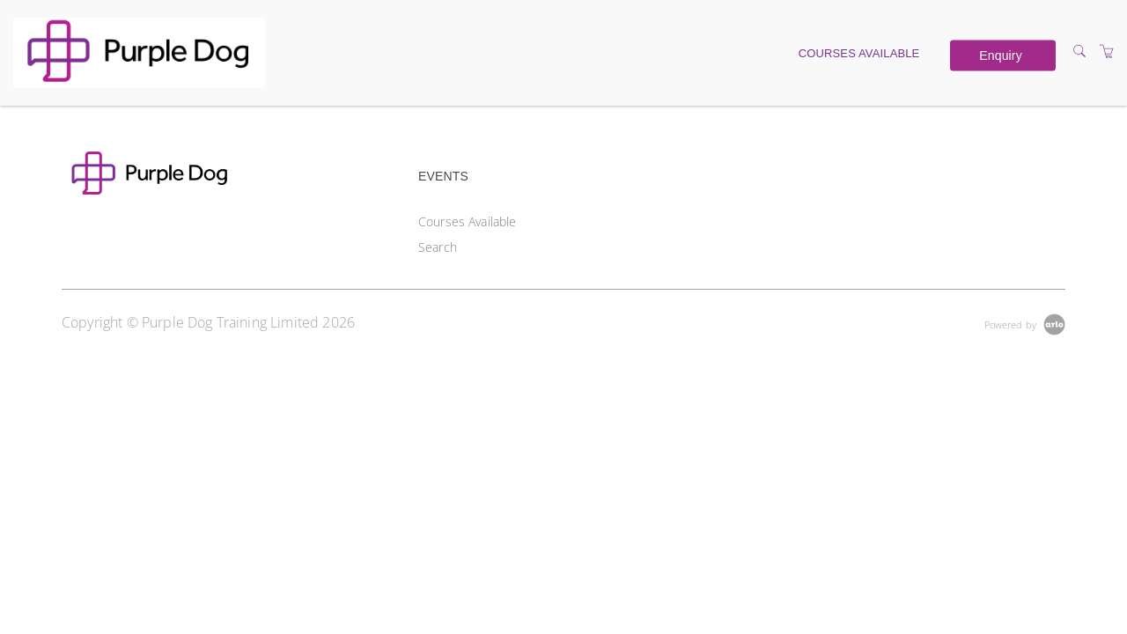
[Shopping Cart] (1107, 51)
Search (437, 247)
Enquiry (1000, 55)
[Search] (1079, 51)
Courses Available (859, 52)
